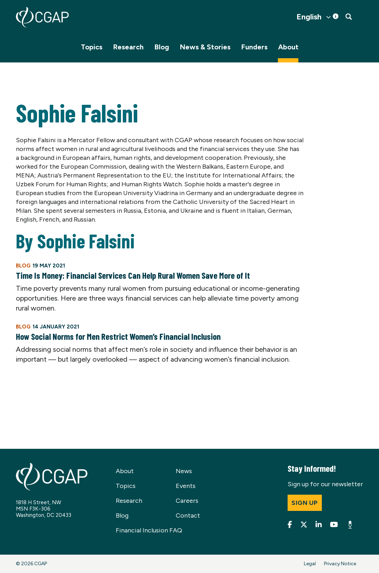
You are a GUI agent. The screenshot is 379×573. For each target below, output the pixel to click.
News (184, 471)
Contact (188, 515)
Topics (91, 47)
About (288, 47)
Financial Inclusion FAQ (149, 530)
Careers (187, 501)
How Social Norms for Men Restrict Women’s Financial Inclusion (118, 336)
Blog (161, 47)
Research (128, 47)
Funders (254, 47)
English (308, 17)
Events (185, 486)
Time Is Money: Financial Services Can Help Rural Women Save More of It (133, 275)
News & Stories (205, 47)
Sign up (304, 503)
